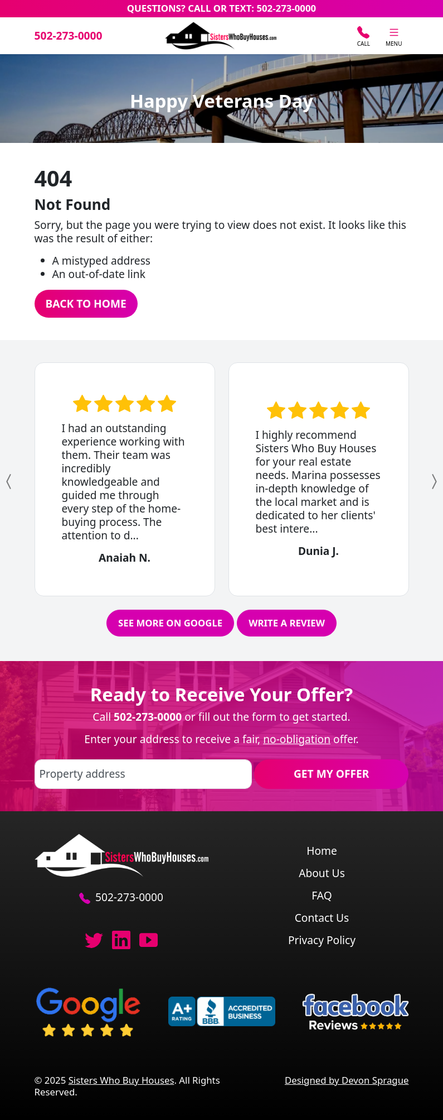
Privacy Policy (322, 939)
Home (321, 850)
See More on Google (170, 622)
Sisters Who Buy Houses (121, 1080)
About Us (322, 872)
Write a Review (287, 622)
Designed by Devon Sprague (347, 1080)
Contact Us (322, 917)
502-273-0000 (69, 35)
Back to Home (86, 303)
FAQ (321, 895)
